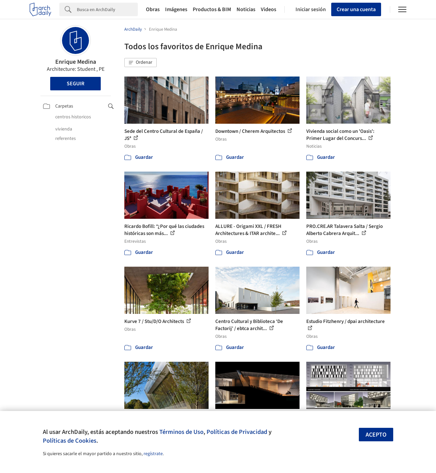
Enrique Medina (75, 62)
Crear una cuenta (356, 9)
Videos (268, 9)
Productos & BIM (212, 9)
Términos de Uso (181, 431)
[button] (140, 62)
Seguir (75, 83)
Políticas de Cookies (69, 440)
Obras (153, 9)
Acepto (376, 435)
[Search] (107, 9)
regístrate (153, 453)
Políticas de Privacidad (237, 431)
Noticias (246, 9)
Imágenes (176, 9)
